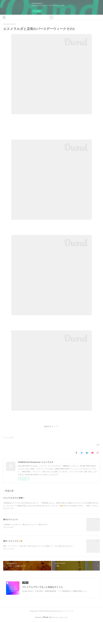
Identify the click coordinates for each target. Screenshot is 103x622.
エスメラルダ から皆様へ (13, 498)
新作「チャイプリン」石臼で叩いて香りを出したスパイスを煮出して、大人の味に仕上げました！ (38, 546)
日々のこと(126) (8, 437)
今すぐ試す (36, 11)
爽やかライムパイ (10, 519)
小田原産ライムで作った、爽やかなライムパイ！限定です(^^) (25, 525)
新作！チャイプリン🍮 (12, 541)
